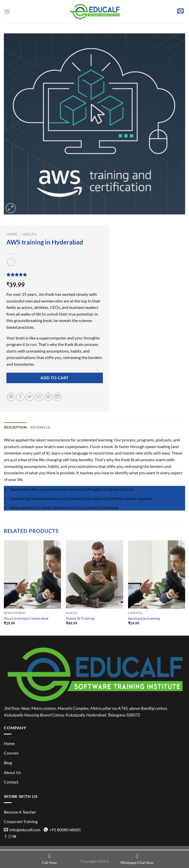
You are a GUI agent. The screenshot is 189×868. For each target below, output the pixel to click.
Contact (11, 781)
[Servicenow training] (156, 574)
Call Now (49, 859)
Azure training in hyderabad (26, 618)
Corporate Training (21, 821)
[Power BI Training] (94, 574)
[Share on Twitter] (29, 397)
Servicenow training (144, 618)
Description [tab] (15, 427)
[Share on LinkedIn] (57, 397)
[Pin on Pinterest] (48, 397)
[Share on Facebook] (20, 397)
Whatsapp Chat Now (137, 859)
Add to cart (54, 377)
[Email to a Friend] (39, 397)
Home (11, 234)
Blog (8, 762)
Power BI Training (80, 618)
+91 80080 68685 (62, 829)
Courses (11, 752)
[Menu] (7, 11)
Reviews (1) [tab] (40, 427)
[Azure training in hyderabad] (32, 574)
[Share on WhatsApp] (11, 397)
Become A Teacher (20, 811)
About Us (12, 772)
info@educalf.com (22, 829)
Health (29, 234)
